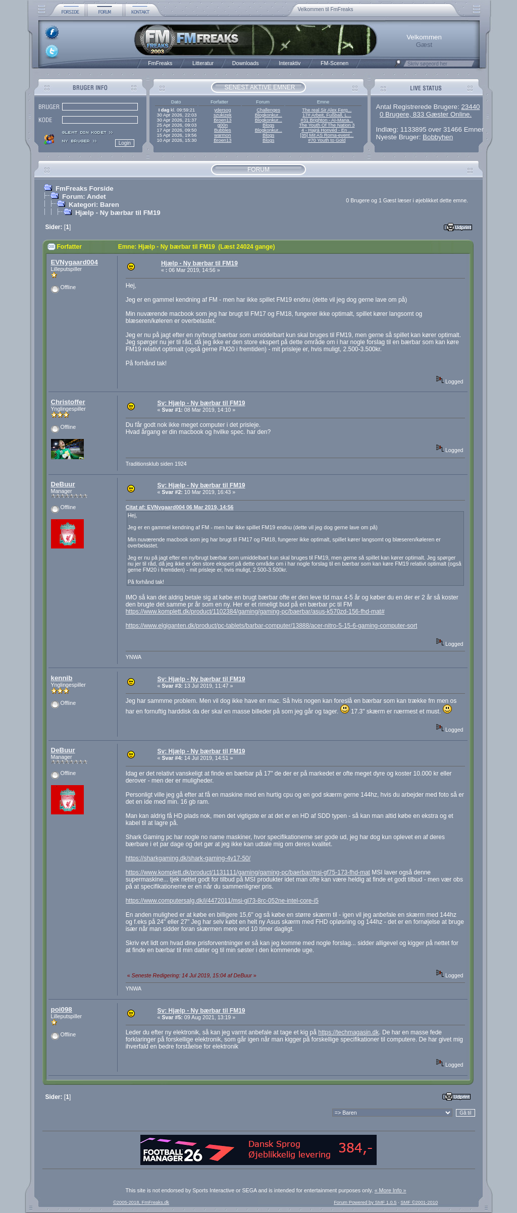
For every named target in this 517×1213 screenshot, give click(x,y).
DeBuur (63, 484)
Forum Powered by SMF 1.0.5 (365, 1202)
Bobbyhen (438, 137)
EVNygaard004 (74, 262)
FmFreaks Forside (85, 188)
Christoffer (68, 402)
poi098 (61, 1009)
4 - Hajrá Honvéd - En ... (326, 130)
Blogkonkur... (268, 115)
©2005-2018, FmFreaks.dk (141, 1202)
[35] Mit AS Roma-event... (326, 135)
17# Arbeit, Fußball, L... (326, 115)
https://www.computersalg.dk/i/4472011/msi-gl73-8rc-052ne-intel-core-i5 (222, 900)
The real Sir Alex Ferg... (326, 110)
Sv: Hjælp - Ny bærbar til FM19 (201, 403)
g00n (222, 125)
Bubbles (222, 130)
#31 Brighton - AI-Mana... (326, 120)
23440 (470, 107)
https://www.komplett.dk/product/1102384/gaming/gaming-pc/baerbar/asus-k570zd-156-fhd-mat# (255, 611)
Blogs (268, 125)
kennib (62, 678)
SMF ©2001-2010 (419, 1202)
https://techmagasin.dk (348, 1032)
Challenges (268, 110)
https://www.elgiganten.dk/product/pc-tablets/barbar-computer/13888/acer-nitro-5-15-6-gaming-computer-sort (272, 625)
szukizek (223, 115)
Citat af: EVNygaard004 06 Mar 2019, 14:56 (180, 507)
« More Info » (390, 1190)
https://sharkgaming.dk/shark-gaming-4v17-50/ (188, 858)
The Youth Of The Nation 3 (326, 125)
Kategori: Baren (94, 204)
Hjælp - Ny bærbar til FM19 (118, 212)
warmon (222, 135)
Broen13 (222, 120)
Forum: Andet (84, 196)
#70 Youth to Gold (326, 140)
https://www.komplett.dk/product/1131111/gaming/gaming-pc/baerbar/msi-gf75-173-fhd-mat (248, 872)
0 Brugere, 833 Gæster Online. (426, 114)
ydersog (222, 110)
